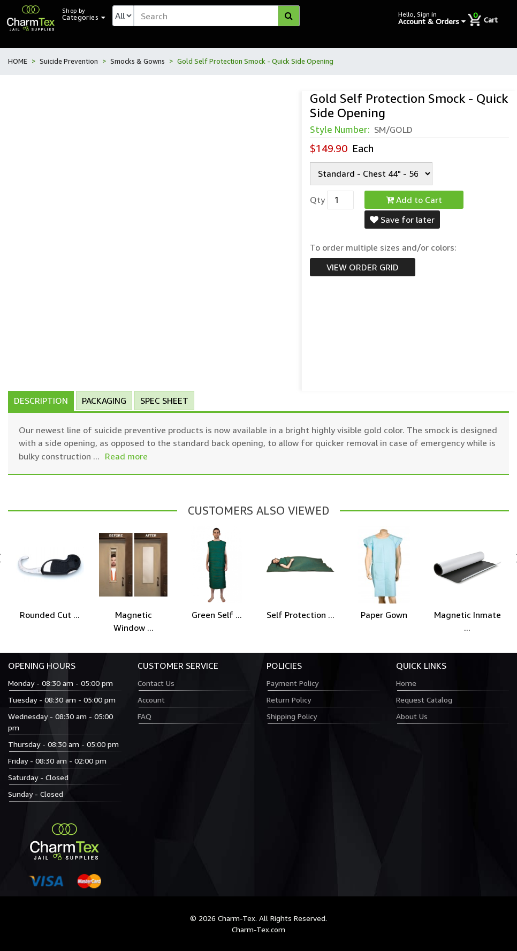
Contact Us (156, 683)
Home (406, 683)
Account (151, 699)
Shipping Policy (292, 716)
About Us (412, 716)
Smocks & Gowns (137, 61)
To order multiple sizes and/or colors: (383, 247)
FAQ (144, 716)
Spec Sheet (164, 400)
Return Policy (289, 699)
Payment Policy (292, 683)
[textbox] (217, 15)
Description (41, 400)
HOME (17, 61)
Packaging (104, 400)
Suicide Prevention (69, 61)
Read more (126, 456)
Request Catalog (424, 699)
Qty (317, 199)
